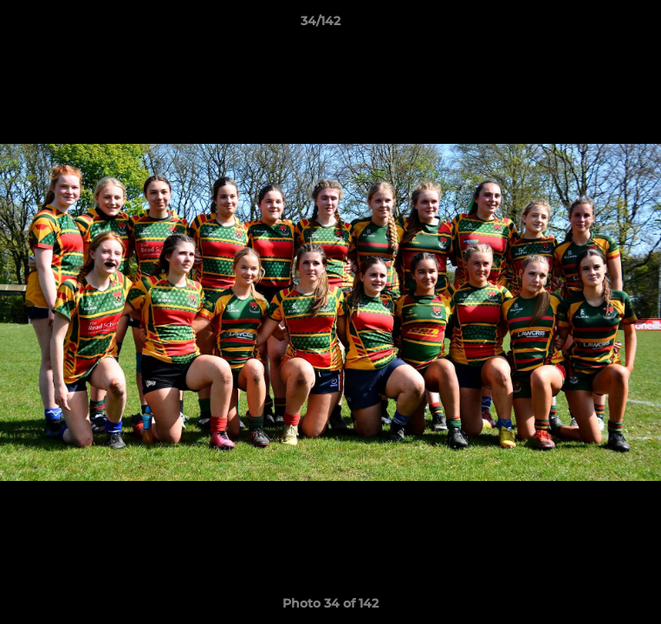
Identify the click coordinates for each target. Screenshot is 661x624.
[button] (598, 25)
